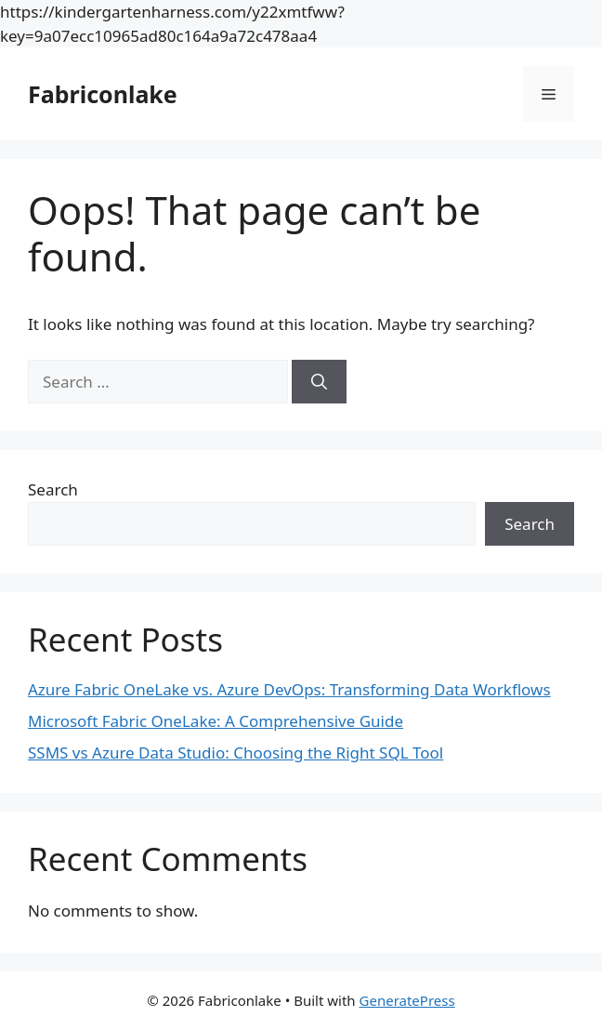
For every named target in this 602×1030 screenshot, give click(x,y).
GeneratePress (407, 1000)
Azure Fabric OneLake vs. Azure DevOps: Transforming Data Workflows (289, 689)
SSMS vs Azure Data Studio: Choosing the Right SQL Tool (235, 752)
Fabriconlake (102, 94)
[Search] (319, 382)
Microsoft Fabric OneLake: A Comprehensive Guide (215, 721)
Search (53, 489)
